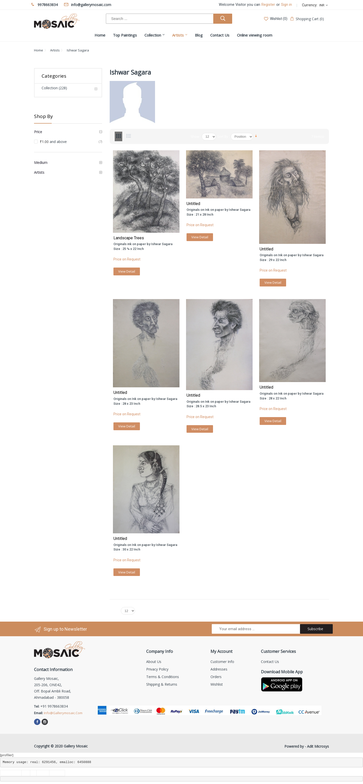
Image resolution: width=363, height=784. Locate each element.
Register (268, 5)
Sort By (222, 136)
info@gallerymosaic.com (63, 713)
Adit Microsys (318, 746)
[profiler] (6, 755)
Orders (216, 676)
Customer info (222, 661)
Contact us (270, 661)
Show (195, 136)
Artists (55, 50)
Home (38, 50)
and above (53, 141)
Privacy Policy (157, 669)
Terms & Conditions (162, 676)
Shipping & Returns (161, 684)
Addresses (218, 669)
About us (153, 661)
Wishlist (216, 684)
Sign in (286, 5)
